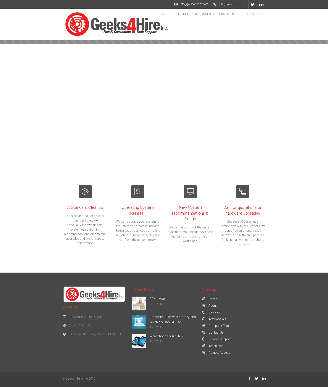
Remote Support (219, 339)
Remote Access (219, 352)
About (166, 14)
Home (212, 299)
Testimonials (204, 14)
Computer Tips (229, 14)
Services (182, 14)
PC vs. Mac (157, 298)
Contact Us (254, 14)
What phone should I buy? (167, 336)
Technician (215, 346)
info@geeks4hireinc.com (194, 4)
